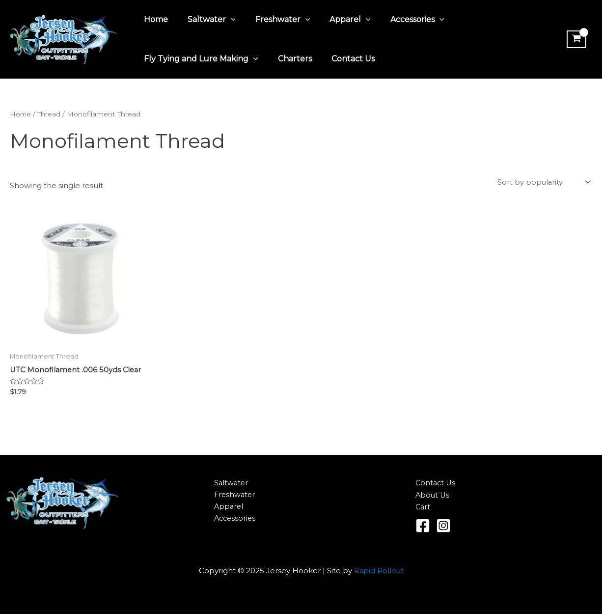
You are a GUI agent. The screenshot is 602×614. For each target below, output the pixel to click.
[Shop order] (542, 182)
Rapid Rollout (379, 571)
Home (154, 19)
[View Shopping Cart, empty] (575, 39)
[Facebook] (422, 526)
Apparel (336, 19)
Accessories (400, 19)
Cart (423, 507)
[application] (225, 19)
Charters (289, 58)
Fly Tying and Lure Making (199, 59)
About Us (433, 495)
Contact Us (343, 58)
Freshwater (273, 19)
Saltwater (206, 19)
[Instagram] (443, 526)
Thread (49, 114)
